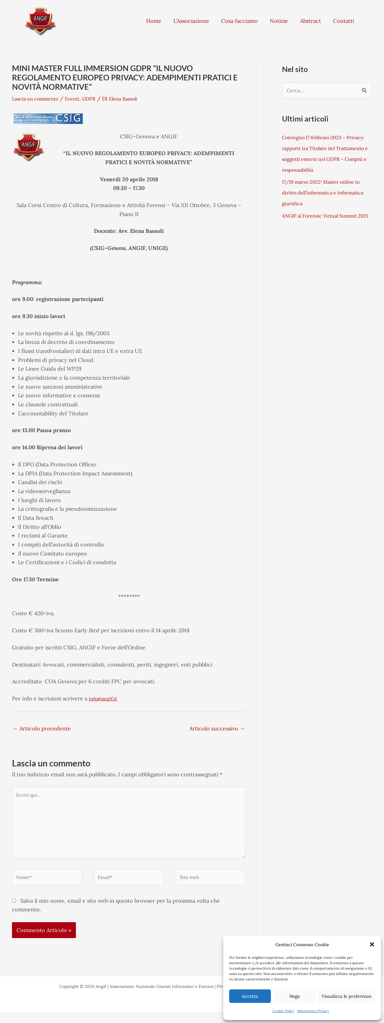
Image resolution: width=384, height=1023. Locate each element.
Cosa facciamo (239, 20)
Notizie (279, 20)
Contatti (343, 20)
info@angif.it (104, 698)
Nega (294, 996)
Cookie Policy (283, 1011)
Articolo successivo (217, 728)
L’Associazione (191, 20)
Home (153, 20)
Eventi (79, 98)
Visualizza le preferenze (347, 996)
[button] (372, 944)
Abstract (310, 20)
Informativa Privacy (313, 1011)
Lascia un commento (38, 98)
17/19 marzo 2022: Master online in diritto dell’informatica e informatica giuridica (326, 193)
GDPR (97, 98)
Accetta (250, 996)
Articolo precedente (42, 728)
